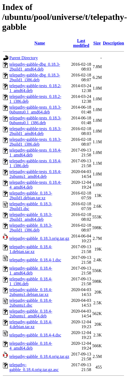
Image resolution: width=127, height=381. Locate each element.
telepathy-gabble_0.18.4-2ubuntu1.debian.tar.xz (30, 292)
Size (97, 43)
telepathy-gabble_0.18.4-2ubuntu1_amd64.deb (30, 313)
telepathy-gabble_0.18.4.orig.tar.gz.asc (34, 367)
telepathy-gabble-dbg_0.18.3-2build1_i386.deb (34, 77)
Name (39, 43)
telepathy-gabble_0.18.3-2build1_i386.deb (30, 227)
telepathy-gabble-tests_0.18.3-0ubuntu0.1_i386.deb (35, 120)
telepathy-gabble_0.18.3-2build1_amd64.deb (30, 217)
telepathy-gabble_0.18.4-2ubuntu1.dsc (30, 302)
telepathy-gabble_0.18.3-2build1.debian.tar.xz (30, 195)
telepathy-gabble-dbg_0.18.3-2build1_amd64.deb (34, 66)
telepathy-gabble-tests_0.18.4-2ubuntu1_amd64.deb (35, 174)
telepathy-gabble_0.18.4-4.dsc (35, 335)
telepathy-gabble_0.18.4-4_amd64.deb (30, 345)
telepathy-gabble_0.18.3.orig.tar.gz (39, 238)
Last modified (81, 43)
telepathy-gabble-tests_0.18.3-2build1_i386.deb (35, 141)
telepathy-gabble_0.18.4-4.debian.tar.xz (30, 324)
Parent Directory (23, 58)
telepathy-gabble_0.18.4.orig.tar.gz (39, 356)
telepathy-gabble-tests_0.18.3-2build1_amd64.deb (35, 131)
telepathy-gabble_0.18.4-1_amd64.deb (30, 270)
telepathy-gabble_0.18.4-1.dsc (35, 260)
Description (113, 43)
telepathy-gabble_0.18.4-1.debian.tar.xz (30, 249)
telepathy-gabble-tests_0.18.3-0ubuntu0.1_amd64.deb (35, 109)
